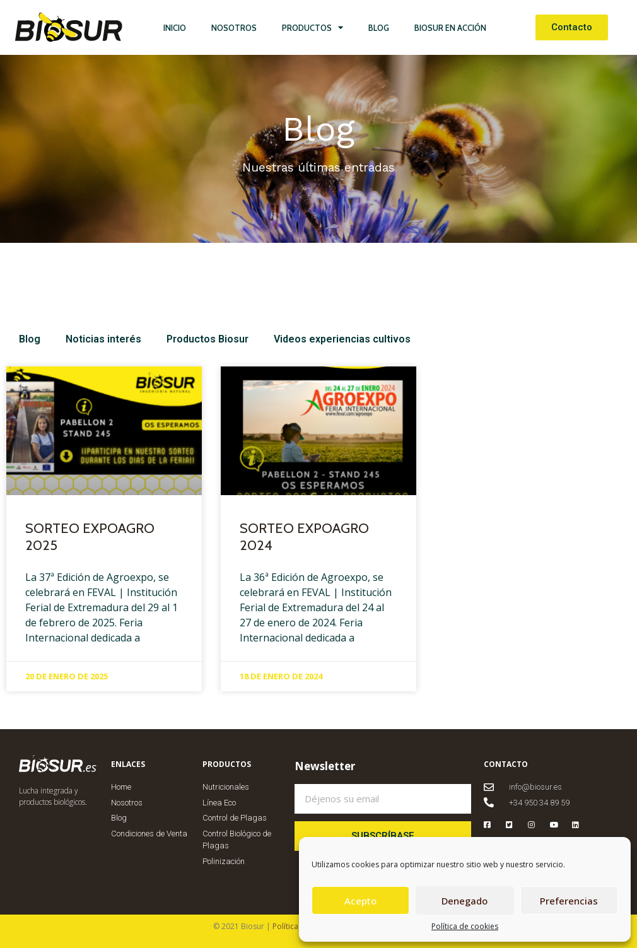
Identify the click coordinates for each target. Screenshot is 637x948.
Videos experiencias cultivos (342, 339)
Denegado (464, 900)
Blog (378, 28)
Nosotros (234, 28)
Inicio (174, 28)
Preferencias (569, 900)
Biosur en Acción (450, 28)
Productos (312, 27)
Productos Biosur (207, 339)
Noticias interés (103, 339)
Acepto (360, 900)
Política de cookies (464, 926)
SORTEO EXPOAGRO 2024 (304, 536)
